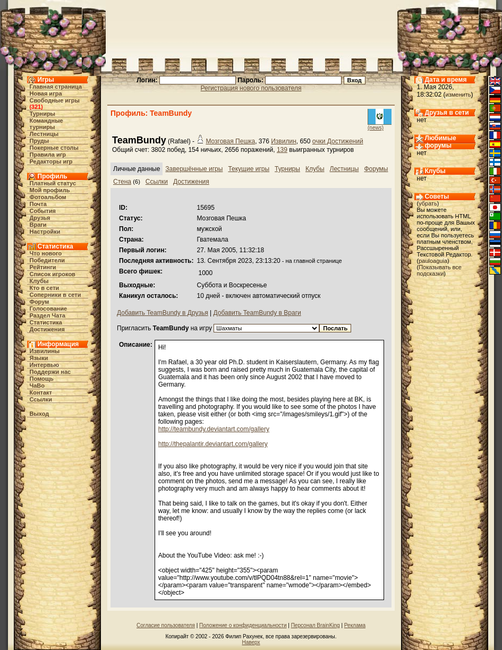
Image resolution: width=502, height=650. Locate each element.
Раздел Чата (47, 315)
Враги (38, 224)
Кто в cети (44, 288)
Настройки (45, 231)
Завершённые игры (194, 169)
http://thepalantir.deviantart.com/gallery (213, 444)
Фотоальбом (48, 197)
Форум (39, 301)
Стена (122, 181)
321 (36, 107)
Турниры (43, 113)
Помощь (42, 378)
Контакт (41, 392)
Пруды (39, 141)
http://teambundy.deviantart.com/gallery (213, 429)
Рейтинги (43, 267)
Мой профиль (50, 190)
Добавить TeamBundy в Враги (257, 313)
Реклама (354, 625)
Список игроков (52, 274)
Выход (39, 413)
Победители (47, 260)
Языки (39, 358)
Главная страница (56, 86)
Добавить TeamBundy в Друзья (162, 313)
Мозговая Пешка (230, 141)
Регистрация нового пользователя (251, 88)
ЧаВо (37, 385)
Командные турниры (46, 123)
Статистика (46, 322)
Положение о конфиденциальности (242, 625)
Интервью (44, 365)
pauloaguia (433, 261)
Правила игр (48, 154)
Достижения (47, 329)
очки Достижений (337, 141)
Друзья (40, 218)
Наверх (251, 642)
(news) (376, 128)
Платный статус (53, 183)
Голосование (48, 308)
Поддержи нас (50, 372)
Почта (38, 204)
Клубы (39, 281)
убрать (428, 203)
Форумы (376, 169)
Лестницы (44, 134)
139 (282, 149)
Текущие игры (248, 169)
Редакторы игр (51, 161)
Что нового (46, 253)
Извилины (45, 351)
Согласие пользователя (166, 625)
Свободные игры (55, 100)
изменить (458, 94)
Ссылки (41, 399)
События (43, 211)
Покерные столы (54, 147)
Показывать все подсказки (439, 270)
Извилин (283, 141)
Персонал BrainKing (315, 625)
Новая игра (46, 93)
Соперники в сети (55, 295)
